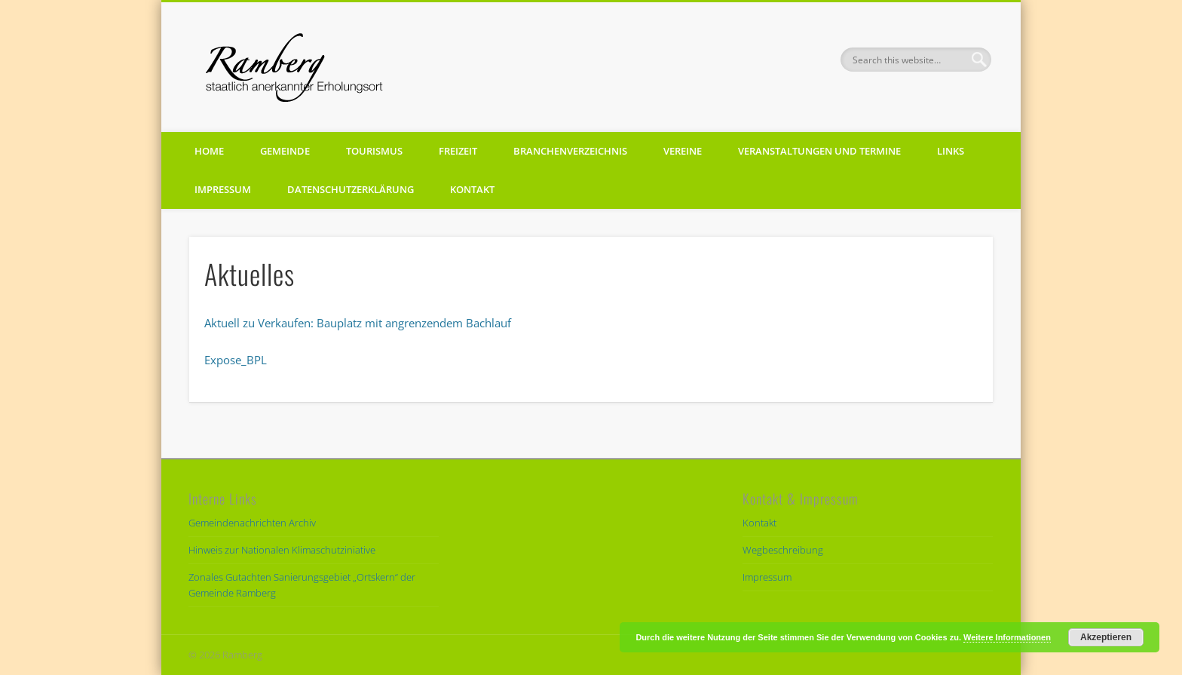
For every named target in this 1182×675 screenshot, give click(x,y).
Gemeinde (285, 151)
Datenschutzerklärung (350, 189)
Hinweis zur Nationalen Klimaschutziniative (281, 550)
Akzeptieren (1105, 637)
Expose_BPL (235, 359)
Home (209, 151)
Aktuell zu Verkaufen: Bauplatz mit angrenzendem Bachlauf (357, 322)
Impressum (222, 189)
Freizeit (458, 151)
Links (950, 151)
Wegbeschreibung (783, 550)
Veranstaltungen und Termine (819, 151)
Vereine (682, 151)
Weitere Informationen (1007, 637)
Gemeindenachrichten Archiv (252, 522)
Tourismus (374, 151)
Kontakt (472, 189)
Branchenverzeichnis (570, 151)
